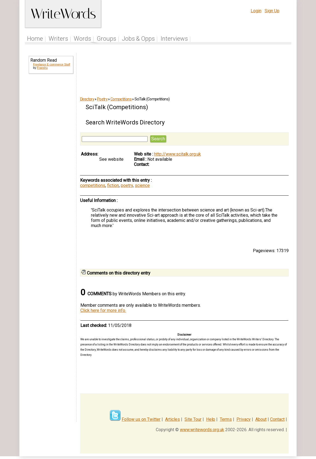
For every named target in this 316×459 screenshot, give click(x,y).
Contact (277, 419)
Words (82, 38)
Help (210, 419)
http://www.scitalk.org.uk (177, 154)
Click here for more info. (103, 310)
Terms (226, 419)
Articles (172, 419)
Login (256, 10)
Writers (58, 38)
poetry (127, 185)
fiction (113, 185)
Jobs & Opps (138, 38)
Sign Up (272, 10)
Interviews (174, 38)
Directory (87, 99)
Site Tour (193, 419)
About (261, 419)
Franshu (42, 67)
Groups (106, 38)
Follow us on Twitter (141, 419)
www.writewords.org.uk (202, 429)
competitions (92, 185)
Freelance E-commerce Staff (51, 64)
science (142, 185)
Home (35, 38)
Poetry (102, 99)
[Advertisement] (50, 166)
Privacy (243, 419)
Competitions (120, 99)
